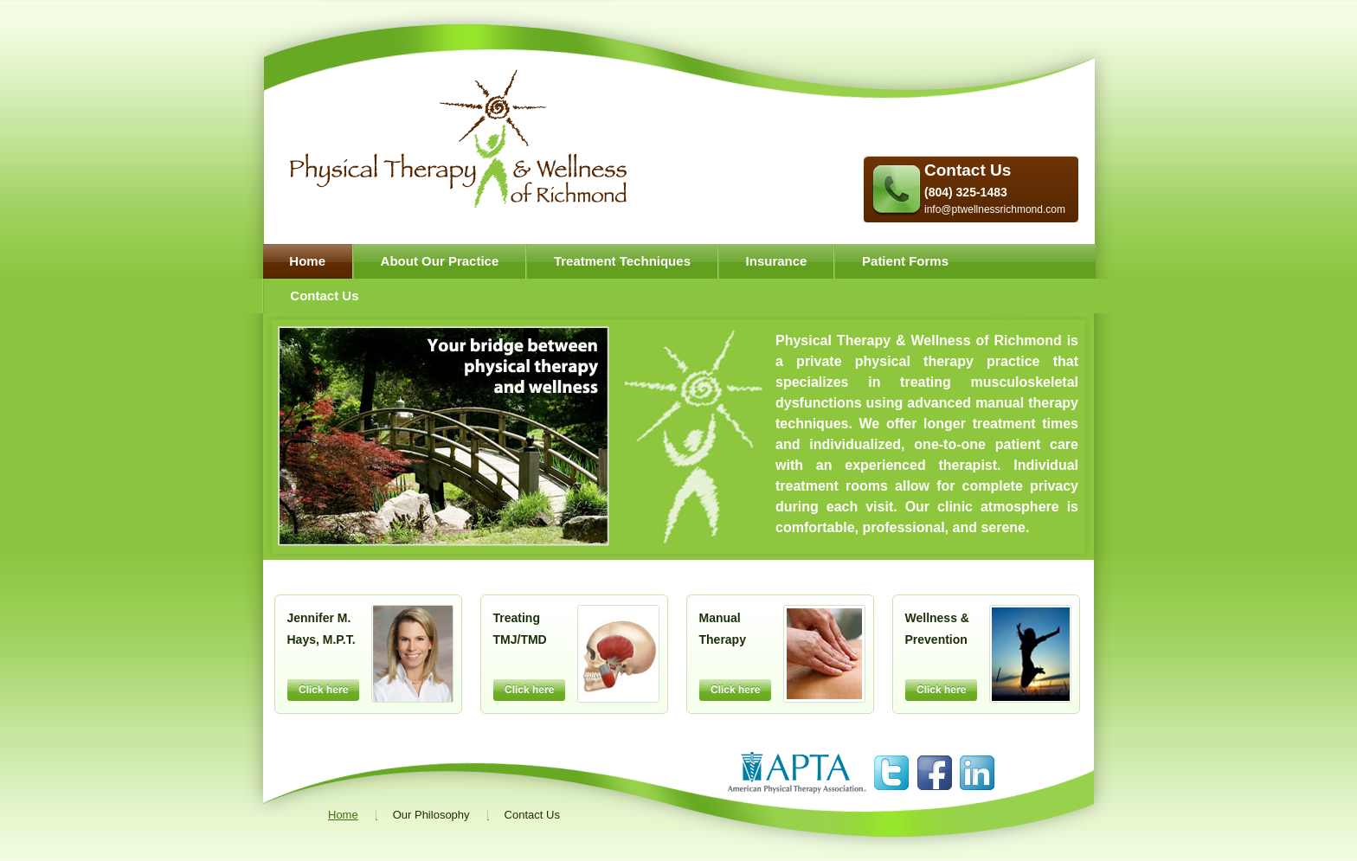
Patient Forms (905, 261)
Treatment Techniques (622, 261)
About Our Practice (440, 261)
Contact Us (967, 170)
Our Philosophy (431, 814)
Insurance (776, 261)
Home (307, 261)
